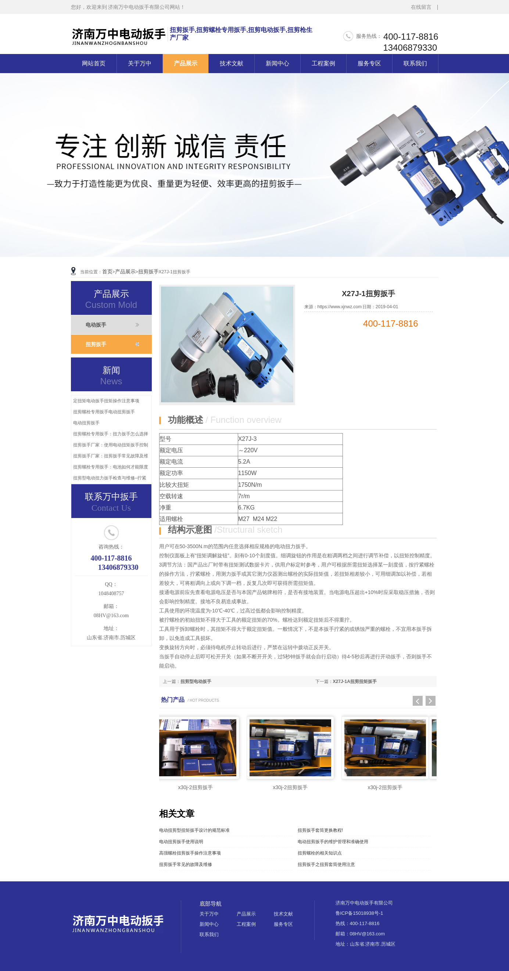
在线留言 (421, 7)
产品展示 (185, 63)
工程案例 (323, 63)
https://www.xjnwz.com (340, 306)
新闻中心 (277, 63)
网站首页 (93, 63)
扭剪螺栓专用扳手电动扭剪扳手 (104, 411)
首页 (107, 271)
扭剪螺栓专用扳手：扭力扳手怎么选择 (110, 433)
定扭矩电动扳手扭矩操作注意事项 (106, 400)
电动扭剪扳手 (86, 422)
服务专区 (369, 63)
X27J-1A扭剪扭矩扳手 (355, 681)
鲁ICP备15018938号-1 (359, 913)
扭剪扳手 (148, 271)
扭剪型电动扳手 (195, 681)
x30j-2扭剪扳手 (195, 787)
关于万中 (139, 63)
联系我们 (415, 63)
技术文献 (231, 63)
